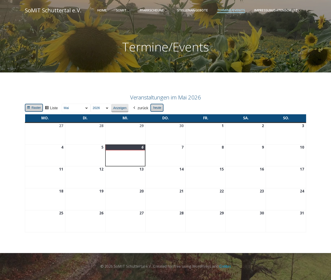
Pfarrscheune (154, 10)
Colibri (225, 266)
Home (102, 10)
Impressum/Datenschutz (278, 10)
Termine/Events (231, 10)
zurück (140, 108)
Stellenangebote (192, 10)
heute (157, 108)
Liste (51, 109)
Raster (34, 108)
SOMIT (123, 10)
